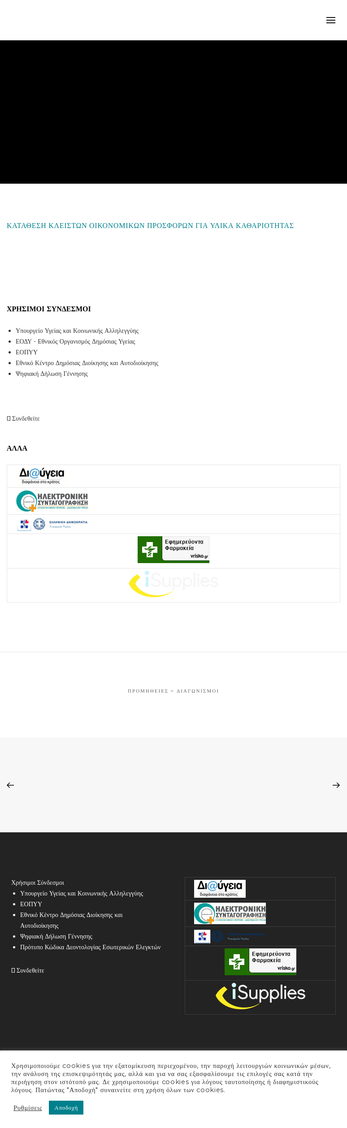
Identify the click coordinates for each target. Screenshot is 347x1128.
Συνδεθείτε (23, 418)
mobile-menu (331, 20)
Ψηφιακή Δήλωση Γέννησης (52, 374)
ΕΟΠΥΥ (27, 352)
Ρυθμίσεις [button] (27, 1108)
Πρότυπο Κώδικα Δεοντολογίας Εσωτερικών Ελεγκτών (90, 947)
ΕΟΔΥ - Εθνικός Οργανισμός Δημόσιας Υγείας (75, 341)
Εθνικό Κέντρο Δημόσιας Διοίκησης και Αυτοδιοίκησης (87, 363)
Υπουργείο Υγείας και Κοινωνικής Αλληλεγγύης (77, 331)
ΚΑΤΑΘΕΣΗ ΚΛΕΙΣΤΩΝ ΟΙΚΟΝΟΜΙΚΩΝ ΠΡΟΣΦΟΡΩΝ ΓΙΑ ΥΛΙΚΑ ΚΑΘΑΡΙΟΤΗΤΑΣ (150, 225)
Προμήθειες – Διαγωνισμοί (173, 691)
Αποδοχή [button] (66, 1107)
